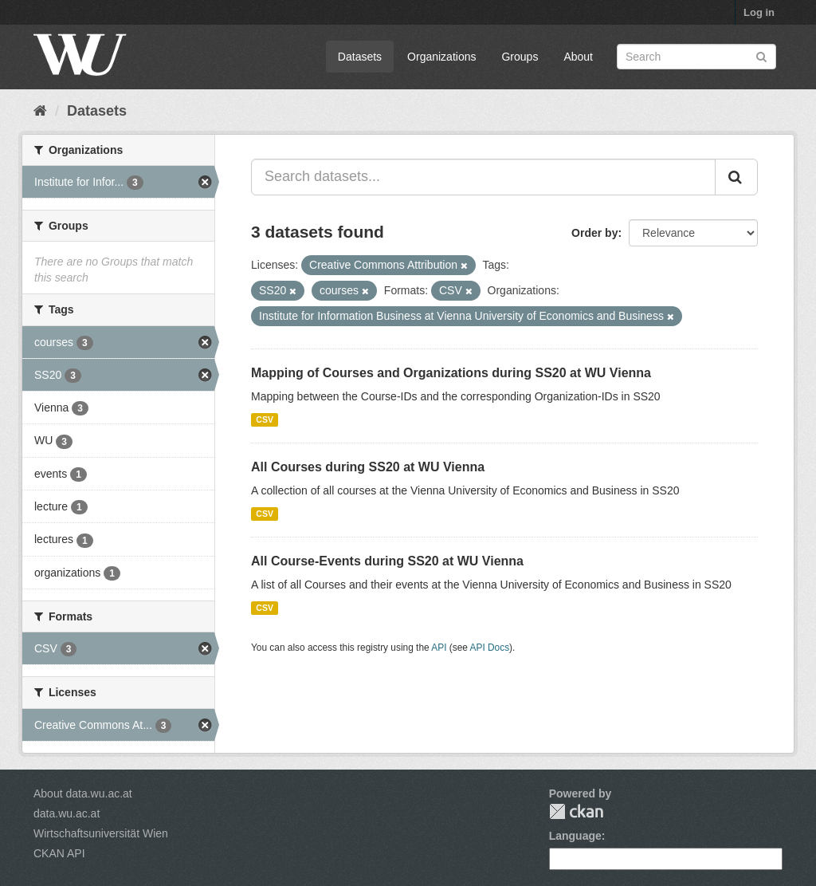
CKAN (576, 811)
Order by (594, 232)
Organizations (441, 56)
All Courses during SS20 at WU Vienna (367, 467)
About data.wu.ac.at (82, 793)
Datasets (360, 56)
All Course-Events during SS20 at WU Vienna (387, 561)
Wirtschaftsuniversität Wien (100, 833)
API (438, 647)
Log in (759, 12)
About (578, 56)
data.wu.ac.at (66, 813)
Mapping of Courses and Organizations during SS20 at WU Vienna (451, 373)
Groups (519, 56)
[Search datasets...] (483, 177)
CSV (264, 419)
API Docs (490, 647)
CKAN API (59, 853)
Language (575, 835)
